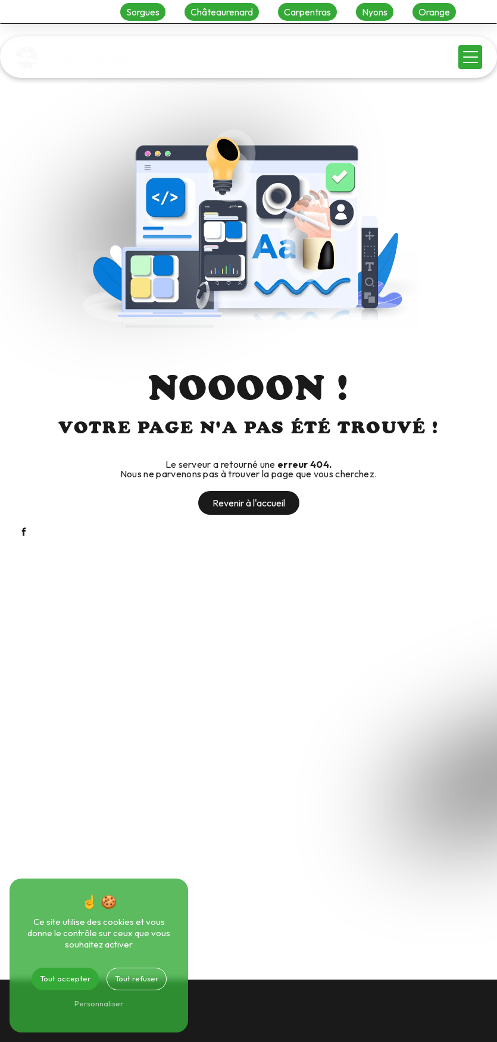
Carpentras (307, 12)
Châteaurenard (221, 12)
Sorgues (143, 12)
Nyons (374, 12)
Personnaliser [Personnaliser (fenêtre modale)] (98, 1003)
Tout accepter (65, 978)
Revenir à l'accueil (248, 503)
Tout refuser (136, 978)
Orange (434, 12)
